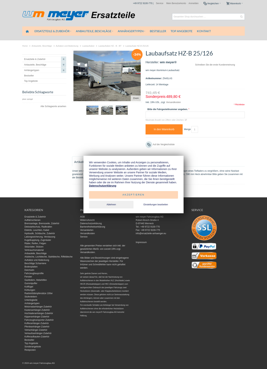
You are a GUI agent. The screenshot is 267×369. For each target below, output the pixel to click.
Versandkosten (173, 102)
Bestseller (29, 340)
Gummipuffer (30, 283)
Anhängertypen (31, 303)
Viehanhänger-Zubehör (35, 330)
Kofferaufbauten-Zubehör (36, 336)
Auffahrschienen (32, 220)
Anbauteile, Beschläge (35, 253)
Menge (187, 129)
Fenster (28, 276)
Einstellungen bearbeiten (156, 204)
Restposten (30, 350)
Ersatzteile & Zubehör (35, 216)
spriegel (30, 99)
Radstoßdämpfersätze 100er (38, 293)
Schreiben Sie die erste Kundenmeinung (215, 64)
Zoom (136, 98)
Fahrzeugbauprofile (34, 273)
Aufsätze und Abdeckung (36, 260)
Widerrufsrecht (87, 220)
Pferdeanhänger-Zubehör (37, 326)
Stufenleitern (30, 296)
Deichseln (29, 270)
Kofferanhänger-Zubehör (36, 323)
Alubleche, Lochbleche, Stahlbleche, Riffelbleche (48, 256)
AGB (82, 216)
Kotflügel (28, 286)
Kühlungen (29, 290)
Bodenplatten (31, 266)
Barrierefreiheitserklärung (92, 226)
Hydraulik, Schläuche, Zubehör (39, 233)
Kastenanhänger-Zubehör (37, 310)
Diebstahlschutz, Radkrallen (38, 226)
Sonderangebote (32, 346)
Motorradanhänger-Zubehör (38, 306)
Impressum (141, 242)
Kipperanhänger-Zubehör (36, 316)
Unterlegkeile (30, 300)
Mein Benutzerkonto (176, 3)
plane (24, 99)
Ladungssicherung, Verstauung (39, 236)
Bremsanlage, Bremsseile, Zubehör (41, 223)
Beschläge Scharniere (35, 263)
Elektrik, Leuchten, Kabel (36, 230)
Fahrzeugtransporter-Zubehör (39, 320)
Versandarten (86, 230)
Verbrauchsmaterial (34, 250)
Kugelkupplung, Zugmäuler (37, 240)
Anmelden (194, 3)
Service (159, 3)
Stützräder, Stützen (33, 246)
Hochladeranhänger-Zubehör (38, 313)
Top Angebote (31, 343)
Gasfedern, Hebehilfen (35, 280)
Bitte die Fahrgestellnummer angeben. (167, 109)
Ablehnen (111, 204)
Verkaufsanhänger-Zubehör (38, 333)
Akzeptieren (134, 194)
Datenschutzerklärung (91, 223)
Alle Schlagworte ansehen (53, 106)
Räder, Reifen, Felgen (35, 243)
